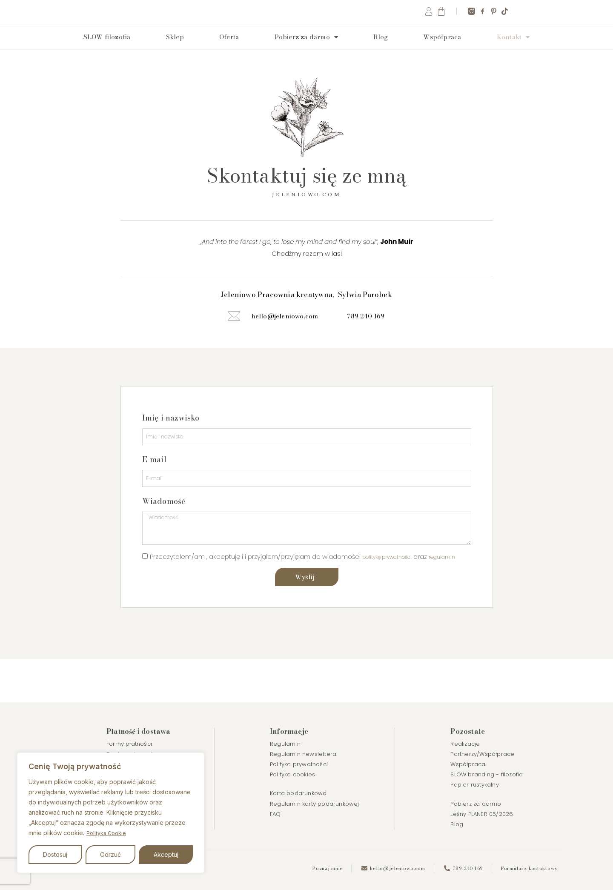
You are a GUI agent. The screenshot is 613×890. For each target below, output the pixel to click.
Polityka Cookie (108, 833)
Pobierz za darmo (306, 49)
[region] (110, 813)
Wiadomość (164, 521)
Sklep (175, 49)
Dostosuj (55, 854)
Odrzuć (110, 854)
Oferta (229, 49)
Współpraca (442, 49)
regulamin (158, 598)
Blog (380, 49)
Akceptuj (166, 854)
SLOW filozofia (107, 49)
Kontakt (513, 49)
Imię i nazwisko (171, 432)
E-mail (154, 477)
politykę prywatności (393, 583)
